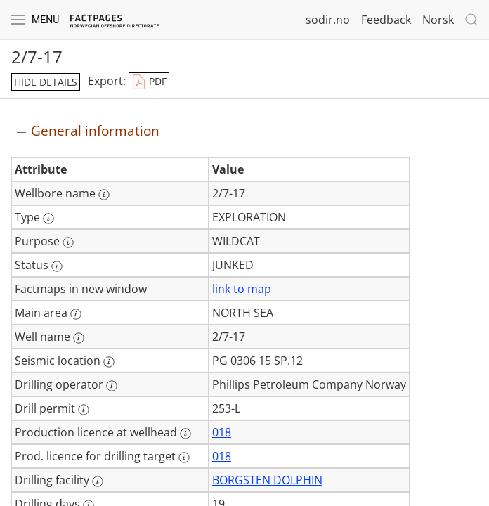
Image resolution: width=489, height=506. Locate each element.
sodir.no (328, 19)
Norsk (438, 19)
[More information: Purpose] (68, 242)
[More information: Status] (57, 266)
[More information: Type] (48, 218)
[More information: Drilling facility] (97, 481)
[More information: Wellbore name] (104, 194)
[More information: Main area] (76, 314)
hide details (45, 82)
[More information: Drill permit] (83, 409)
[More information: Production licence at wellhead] (185, 433)
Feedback (386, 19)
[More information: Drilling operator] (111, 385)
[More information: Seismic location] (109, 362)
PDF (149, 82)
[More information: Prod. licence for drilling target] (184, 457)
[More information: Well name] (78, 338)
